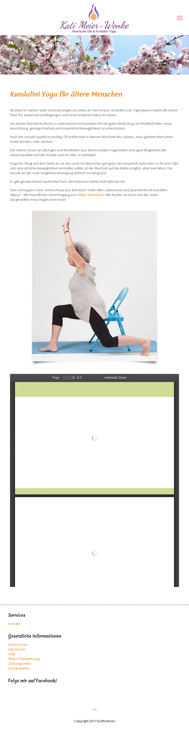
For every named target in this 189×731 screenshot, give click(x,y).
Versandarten (19, 668)
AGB (11, 654)
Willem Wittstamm (90, 194)
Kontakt (14, 623)
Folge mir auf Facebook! (32, 681)
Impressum (16, 649)
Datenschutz (18, 644)
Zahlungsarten (19, 663)
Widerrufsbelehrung (23, 658)
